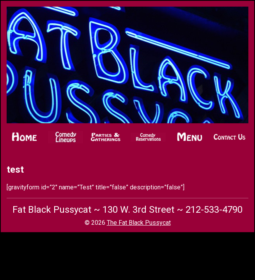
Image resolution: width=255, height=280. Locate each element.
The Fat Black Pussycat (139, 222)
